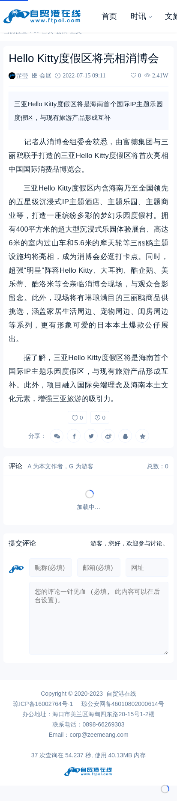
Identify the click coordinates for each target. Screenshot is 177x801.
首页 (109, 16)
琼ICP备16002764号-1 (43, 710)
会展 (45, 75)
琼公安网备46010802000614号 (122, 710)
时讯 (138, 16)
